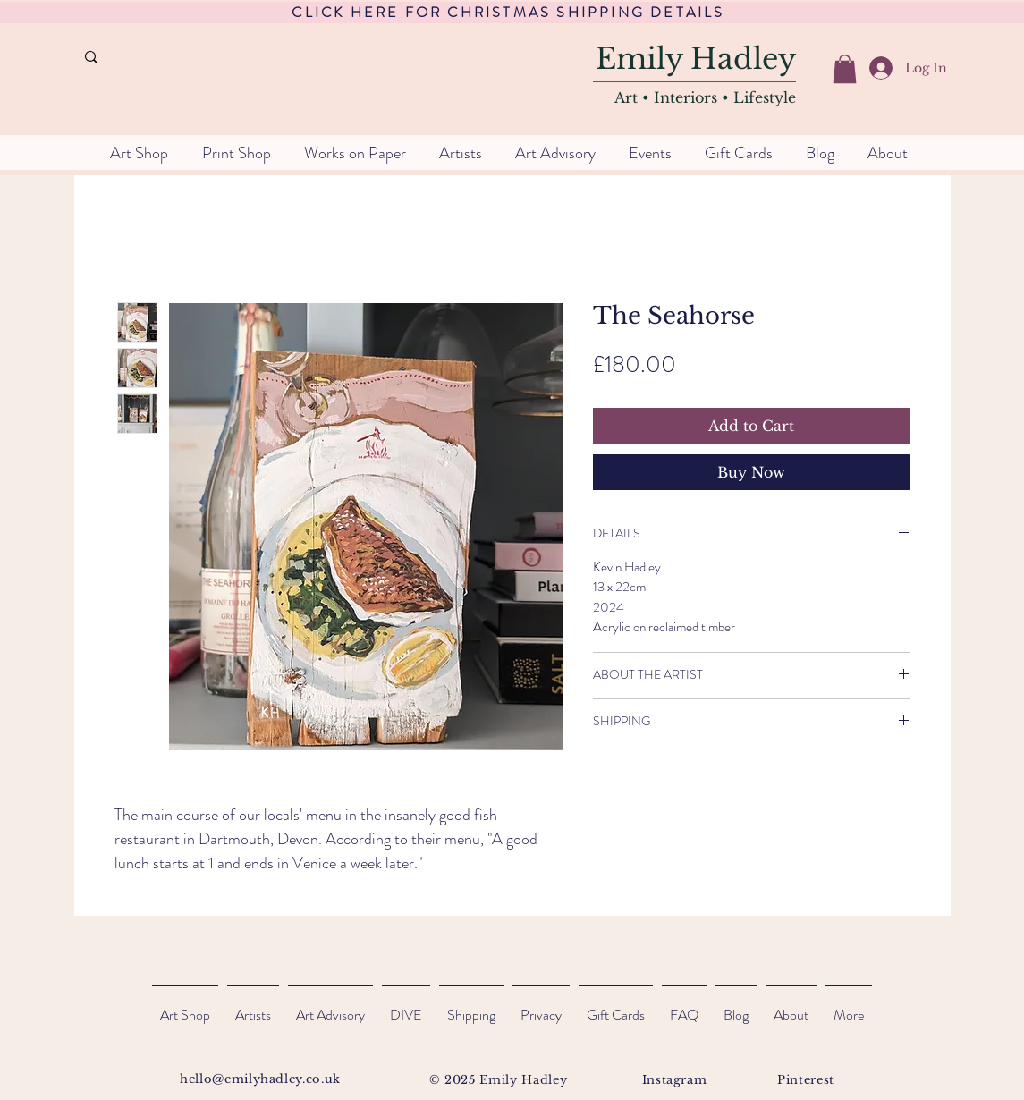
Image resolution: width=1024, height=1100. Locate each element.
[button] (845, 69)
